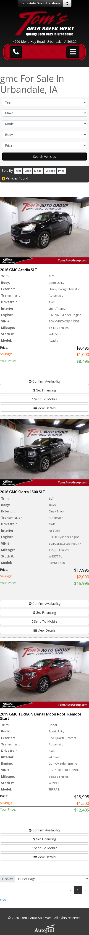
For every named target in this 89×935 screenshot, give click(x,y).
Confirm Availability (44, 381)
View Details (45, 408)
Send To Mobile (44, 399)
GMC (3, 900)
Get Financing (44, 390)
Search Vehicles (44, 156)
